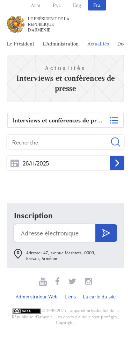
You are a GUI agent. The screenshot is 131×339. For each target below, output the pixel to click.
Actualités (98, 43)
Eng (77, 5)
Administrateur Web (37, 296)
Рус (57, 5)
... (14, 163)
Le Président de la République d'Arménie (49, 24)
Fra (97, 5)
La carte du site (99, 296)
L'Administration (61, 43)
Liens (70, 296)
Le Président (20, 43)
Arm (36, 5)
